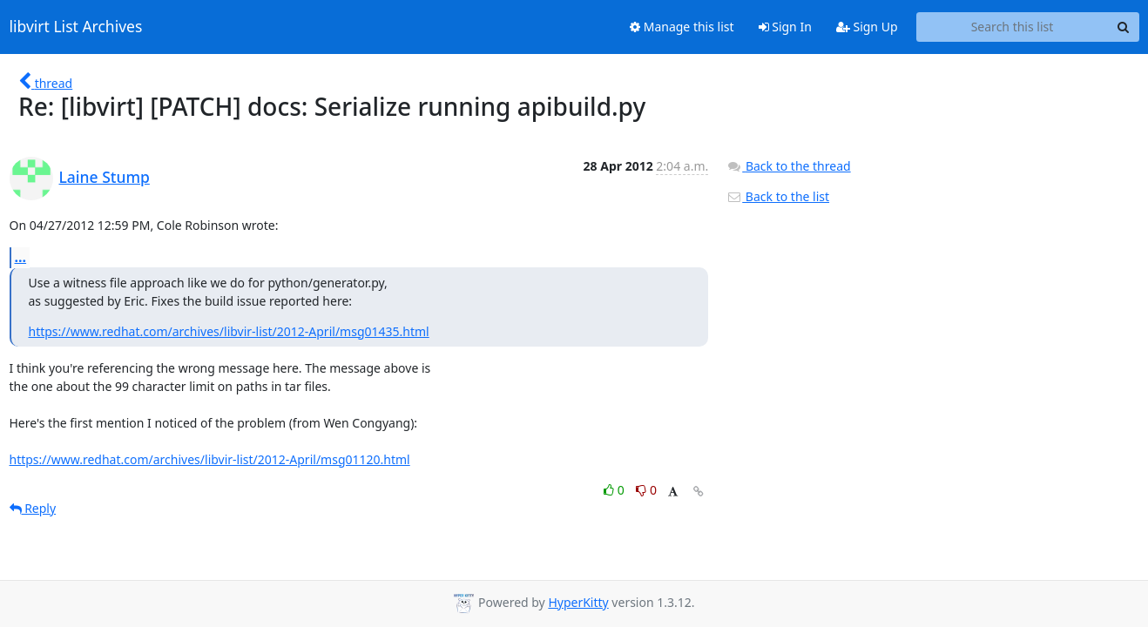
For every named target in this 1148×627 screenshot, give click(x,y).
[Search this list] (1012, 27)
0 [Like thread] (615, 490)
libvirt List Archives (76, 27)
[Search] (1123, 27)
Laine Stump (104, 176)
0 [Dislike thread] (646, 490)
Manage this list (682, 26)
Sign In (785, 26)
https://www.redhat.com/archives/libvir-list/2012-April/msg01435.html (229, 331)
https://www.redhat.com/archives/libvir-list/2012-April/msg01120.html (210, 459)
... (21, 256)
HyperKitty (578, 602)
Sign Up (867, 26)
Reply (33, 508)
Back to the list (777, 196)
